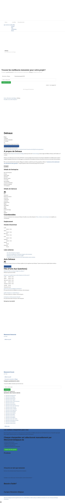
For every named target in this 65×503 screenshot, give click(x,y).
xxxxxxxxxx (6, 195)
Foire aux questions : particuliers (10, 486)
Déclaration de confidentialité (23, 498)
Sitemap (15, 498)
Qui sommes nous (7, 25)
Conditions (31, 498)
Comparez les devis (6, 82)
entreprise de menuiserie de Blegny (17, 153)
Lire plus (6, 166)
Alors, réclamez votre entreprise (42, 217)
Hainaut (12, 26)
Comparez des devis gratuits (10, 449)
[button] (14, 271)
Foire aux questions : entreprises (10, 487)
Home (6, 22)
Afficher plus (7, 426)
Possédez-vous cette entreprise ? (10, 99)
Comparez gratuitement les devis (11, 146)
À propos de (6, 149)
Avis (32, 149)
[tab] (32, 271)
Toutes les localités (8, 465)
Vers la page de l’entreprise (28, 89)
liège (12, 28)
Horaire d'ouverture (27, 149)
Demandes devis (21, 22)
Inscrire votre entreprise (49, 498)
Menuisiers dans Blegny (11, 98)
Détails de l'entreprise (13, 149)
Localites (14, 22)
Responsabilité (37, 498)
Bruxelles (13, 25)
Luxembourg (13, 29)
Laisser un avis (8, 266)
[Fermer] (0, 502)
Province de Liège (35, 153)
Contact (5, 489)
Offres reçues (6, 473)
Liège (5, 459)
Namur (12, 31)
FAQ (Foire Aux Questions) (38, 149)
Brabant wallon (7, 463)
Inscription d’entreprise (8, 475)
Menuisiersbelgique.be (8, 498)
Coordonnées (20, 149)
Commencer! (7, 389)
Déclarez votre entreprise (9, 480)
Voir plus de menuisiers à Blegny (11, 379)
